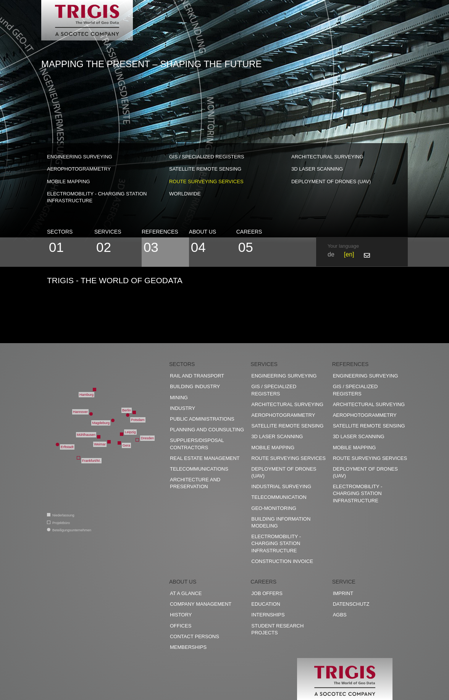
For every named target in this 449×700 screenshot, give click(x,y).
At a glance (186, 593)
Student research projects (277, 629)
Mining (179, 397)
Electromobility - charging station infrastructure (97, 197)
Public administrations (202, 419)
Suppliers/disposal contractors (197, 443)
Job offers (267, 593)
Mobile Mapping (68, 181)
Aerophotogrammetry (79, 169)
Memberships (188, 647)
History (181, 615)
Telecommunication (278, 497)
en (349, 254)
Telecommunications (199, 469)
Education (265, 604)
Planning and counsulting (207, 429)
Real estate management (205, 458)
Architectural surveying (327, 157)
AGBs (340, 615)
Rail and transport (197, 376)
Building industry (195, 386)
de (331, 254)
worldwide (184, 194)
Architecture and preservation (195, 483)
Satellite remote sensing (205, 169)
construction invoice (282, 561)
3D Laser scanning (317, 169)
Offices (180, 626)
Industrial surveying (281, 486)
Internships (267, 615)
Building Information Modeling (280, 522)
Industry (182, 408)
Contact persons (194, 636)
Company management (200, 604)
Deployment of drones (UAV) (331, 181)
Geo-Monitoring (273, 508)
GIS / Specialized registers (206, 157)
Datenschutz (351, 604)
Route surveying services (206, 181)
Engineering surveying (79, 157)
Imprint (343, 593)
